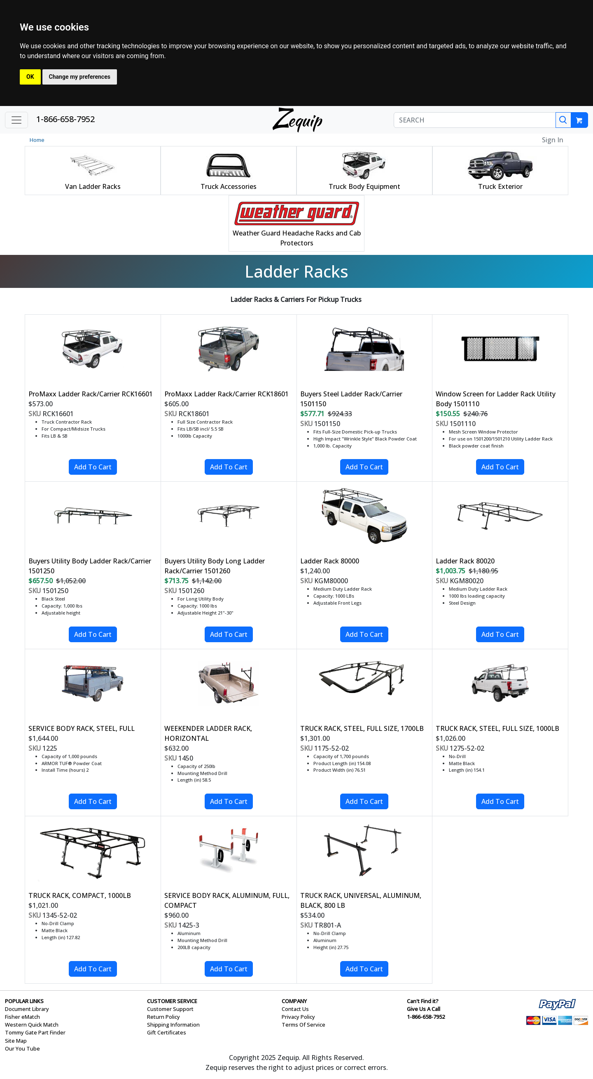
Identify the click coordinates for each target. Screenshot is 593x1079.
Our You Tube (22, 1048)
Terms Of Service (303, 1024)
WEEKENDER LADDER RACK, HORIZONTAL (208, 733)
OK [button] (30, 76)
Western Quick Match (31, 1024)
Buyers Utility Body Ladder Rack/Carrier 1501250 (89, 565)
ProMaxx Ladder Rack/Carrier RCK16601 (90, 393)
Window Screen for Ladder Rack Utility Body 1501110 (496, 398)
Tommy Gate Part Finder (35, 1032)
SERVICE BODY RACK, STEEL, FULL (81, 728)
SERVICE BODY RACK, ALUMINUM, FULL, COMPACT (226, 900)
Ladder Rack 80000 (329, 560)
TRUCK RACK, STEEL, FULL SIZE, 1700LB (362, 728)
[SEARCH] (475, 120)
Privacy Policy (298, 1016)
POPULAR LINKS (24, 1001)
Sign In (552, 139)
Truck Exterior (500, 186)
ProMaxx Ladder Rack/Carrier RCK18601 (226, 393)
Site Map (16, 1040)
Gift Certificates (166, 1032)
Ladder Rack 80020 (465, 560)
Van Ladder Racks (93, 186)
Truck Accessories (229, 186)
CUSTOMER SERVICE (172, 1001)
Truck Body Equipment (364, 186)
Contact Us (295, 1009)
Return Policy (163, 1016)
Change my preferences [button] (79, 76)
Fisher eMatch (22, 1016)
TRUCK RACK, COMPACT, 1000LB (79, 895)
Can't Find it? (423, 1001)
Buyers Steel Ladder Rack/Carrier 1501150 (351, 398)
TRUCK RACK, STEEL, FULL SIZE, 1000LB (497, 728)
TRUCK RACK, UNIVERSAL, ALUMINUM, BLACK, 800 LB (360, 900)
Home (37, 140)
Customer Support (170, 1009)
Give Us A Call (423, 1009)
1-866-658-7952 (65, 119)
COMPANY (294, 1001)
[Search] (563, 120)
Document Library (27, 1009)
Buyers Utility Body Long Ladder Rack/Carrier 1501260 (214, 565)
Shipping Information (173, 1024)
